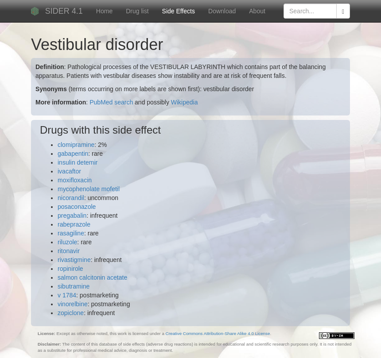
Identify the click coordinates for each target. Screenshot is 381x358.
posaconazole (77, 206)
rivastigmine (74, 259)
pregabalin (72, 215)
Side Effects (178, 11)
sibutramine (73, 286)
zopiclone (71, 312)
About (257, 11)
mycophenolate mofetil (89, 188)
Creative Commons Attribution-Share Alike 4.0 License (218, 333)
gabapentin (73, 153)
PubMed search (111, 102)
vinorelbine (73, 304)
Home (104, 11)
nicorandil (71, 197)
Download (222, 11)
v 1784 (67, 295)
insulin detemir (77, 162)
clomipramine (76, 144)
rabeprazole (74, 224)
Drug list (137, 11)
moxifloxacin (75, 180)
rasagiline (71, 233)
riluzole (67, 242)
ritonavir (69, 250)
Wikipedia (184, 102)
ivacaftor (69, 171)
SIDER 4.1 (64, 11)
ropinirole (70, 268)
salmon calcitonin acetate (92, 277)
